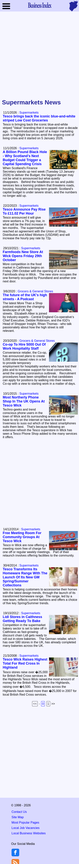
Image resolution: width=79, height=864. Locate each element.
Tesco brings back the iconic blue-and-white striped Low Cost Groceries (39, 118)
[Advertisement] (39, 55)
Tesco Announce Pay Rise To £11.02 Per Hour (24, 211)
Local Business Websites (29, 833)
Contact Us (19, 811)
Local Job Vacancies (26, 828)
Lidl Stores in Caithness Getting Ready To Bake (22, 619)
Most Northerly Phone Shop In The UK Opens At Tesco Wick (24, 401)
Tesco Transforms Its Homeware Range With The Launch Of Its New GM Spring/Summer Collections (25, 577)
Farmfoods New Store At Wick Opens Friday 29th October (23, 256)
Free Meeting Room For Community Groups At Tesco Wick (22, 537)
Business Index (39, 5)
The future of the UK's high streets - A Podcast (25, 297)
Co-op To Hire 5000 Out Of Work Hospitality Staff (24, 346)
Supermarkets (29, 112)
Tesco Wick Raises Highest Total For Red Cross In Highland (25, 663)
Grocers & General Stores (35, 291)
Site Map (18, 817)
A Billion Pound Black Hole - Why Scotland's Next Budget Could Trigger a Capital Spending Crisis (25, 158)
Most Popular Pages (25, 822)
